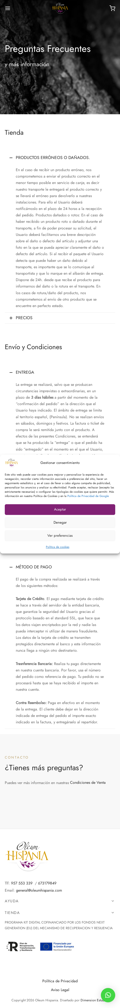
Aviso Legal (60, 990)
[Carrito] (112, 8)
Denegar (60, 522)
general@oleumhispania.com (39, 890)
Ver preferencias (60, 535)
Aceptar (60, 509)
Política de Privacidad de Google (88, 496)
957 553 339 (22, 883)
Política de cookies (57, 547)
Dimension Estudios (95, 1000)
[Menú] (8, 8)
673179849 (47, 883)
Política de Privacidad (60, 981)
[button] (108, 995)
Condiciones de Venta (88, 782)
